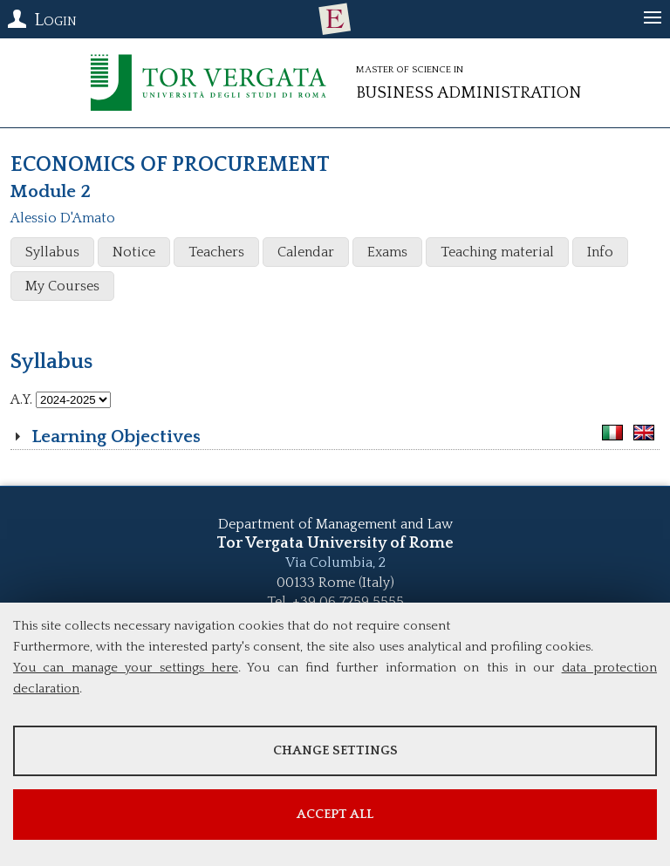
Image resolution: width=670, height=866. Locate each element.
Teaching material (497, 252)
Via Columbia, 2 (335, 562)
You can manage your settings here (125, 667)
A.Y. (21, 399)
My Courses (62, 286)
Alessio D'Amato (62, 218)
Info (600, 252)
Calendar (305, 252)
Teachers (216, 252)
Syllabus (52, 252)
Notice (134, 252)
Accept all (335, 814)
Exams (387, 252)
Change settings (335, 750)
